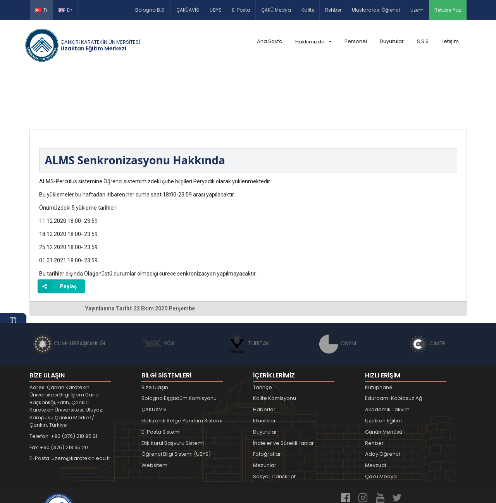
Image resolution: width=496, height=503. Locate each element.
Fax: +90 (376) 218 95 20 (58, 396)
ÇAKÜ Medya (276, 10)
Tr (41, 10)
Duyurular (392, 41)
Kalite (307, 10)
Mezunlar (264, 415)
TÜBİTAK (248, 293)
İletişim (450, 41)
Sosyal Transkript (274, 426)
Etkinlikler (264, 370)
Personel (355, 41)
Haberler (264, 359)
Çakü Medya (381, 426)
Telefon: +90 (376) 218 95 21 (63, 385)
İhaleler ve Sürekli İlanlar (283, 392)
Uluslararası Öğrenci (376, 10)
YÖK (159, 293)
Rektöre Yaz (447, 10)
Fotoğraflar (267, 403)
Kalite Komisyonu (274, 347)
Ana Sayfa (269, 41)
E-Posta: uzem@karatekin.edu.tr (69, 408)
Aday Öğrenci (382, 403)
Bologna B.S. (150, 10)
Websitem (154, 415)
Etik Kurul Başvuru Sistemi (172, 392)
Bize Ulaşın (154, 336)
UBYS (216, 10)
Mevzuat (375, 415)
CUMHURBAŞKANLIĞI (69, 293)
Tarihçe (262, 336)
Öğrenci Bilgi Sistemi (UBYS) (176, 403)
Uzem (417, 10)
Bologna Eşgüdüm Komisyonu (179, 347)
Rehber (333, 10)
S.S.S (423, 41)
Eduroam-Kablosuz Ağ (393, 347)
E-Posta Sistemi (161, 381)
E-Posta (241, 10)
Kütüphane (379, 336)
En (65, 10)
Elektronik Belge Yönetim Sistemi (181, 370)
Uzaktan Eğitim (383, 370)
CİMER (427, 293)
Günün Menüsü (383, 381)
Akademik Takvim (387, 359)
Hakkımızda (313, 41)
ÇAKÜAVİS (187, 10)
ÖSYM (337, 293)
